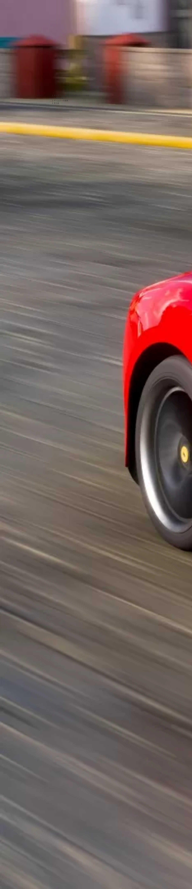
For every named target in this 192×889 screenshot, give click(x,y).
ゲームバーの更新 (61, 100)
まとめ (56, 103)
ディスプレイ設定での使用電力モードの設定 (71, 95)
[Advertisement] (71, 59)
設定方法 (59, 98)
